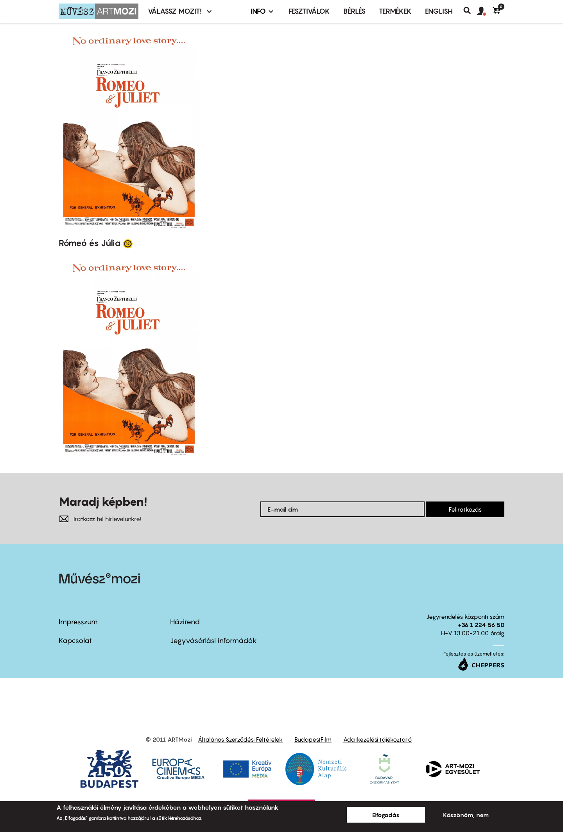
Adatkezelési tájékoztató (377, 739)
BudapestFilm (313, 739)
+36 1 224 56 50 (481, 624)
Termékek (395, 11)
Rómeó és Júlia (90, 243)
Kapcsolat (75, 640)
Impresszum (78, 622)
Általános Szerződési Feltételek (240, 739)
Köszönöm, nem (466, 814)
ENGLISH (439, 11)
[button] (485, 11)
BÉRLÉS (354, 11)
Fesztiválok (309, 11)
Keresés (470, 10)
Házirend (185, 622)
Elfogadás (386, 814)
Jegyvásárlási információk (213, 640)
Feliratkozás (465, 509)
